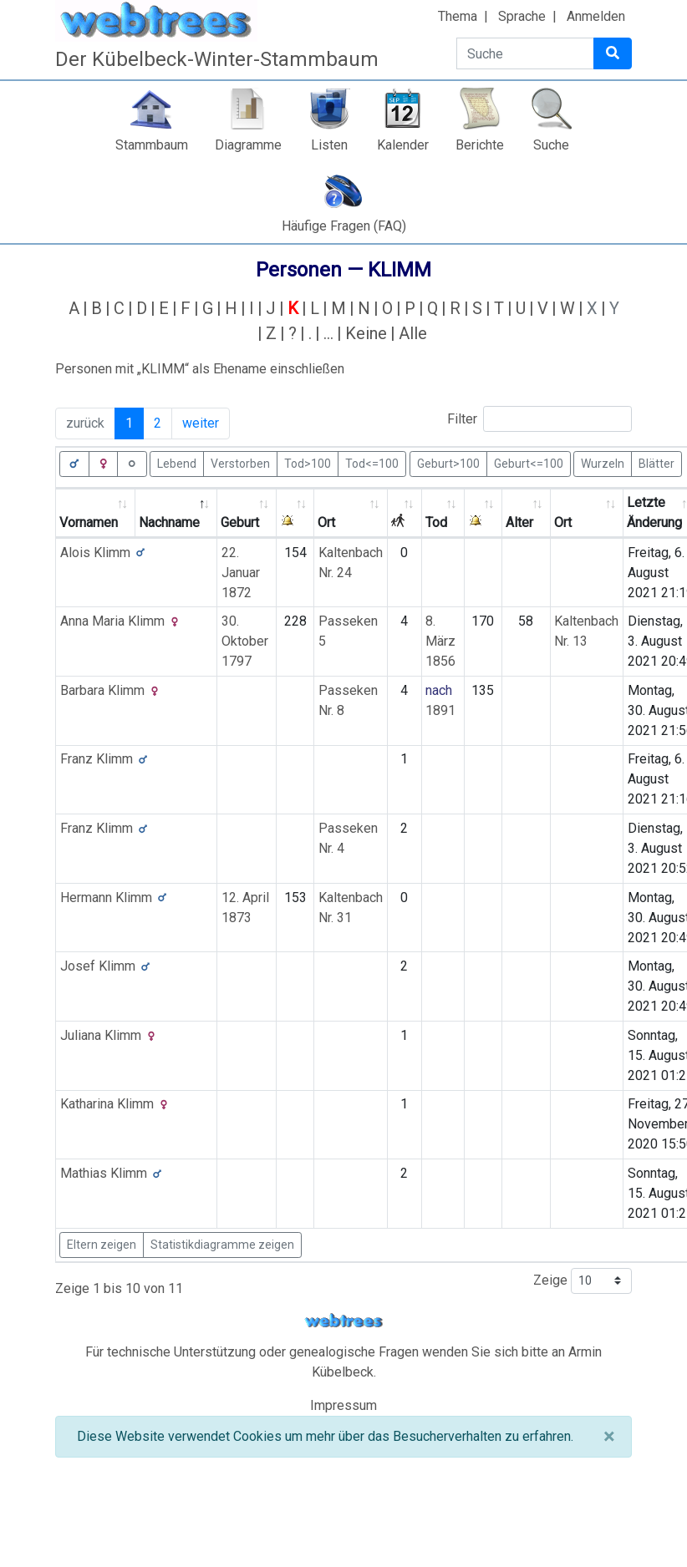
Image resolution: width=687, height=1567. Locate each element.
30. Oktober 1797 (244, 641)
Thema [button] (457, 16)
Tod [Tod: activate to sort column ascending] (436, 522)
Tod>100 (307, 462)
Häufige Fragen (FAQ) (344, 226)
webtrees (343, 1321)
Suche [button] (551, 145)
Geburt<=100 (528, 462)
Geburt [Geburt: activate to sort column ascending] (240, 522)
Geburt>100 (448, 462)
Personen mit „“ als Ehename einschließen (199, 369)
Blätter (656, 462)
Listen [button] (329, 145)
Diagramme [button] (248, 145)
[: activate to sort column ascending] (295, 513)
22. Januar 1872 (240, 573)
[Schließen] (609, 1437)
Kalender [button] (403, 145)
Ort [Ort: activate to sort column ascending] (326, 522)
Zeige (582, 1281)
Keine (366, 333)
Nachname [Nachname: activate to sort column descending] (169, 522)
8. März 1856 (440, 641)
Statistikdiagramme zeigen (222, 1244)
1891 (440, 710)
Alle (413, 333)
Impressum (343, 1405)
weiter (200, 423)
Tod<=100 (372, 462)
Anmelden (596, 16)
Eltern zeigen (101, 1244)
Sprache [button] (522, 16)
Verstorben (240, 462)
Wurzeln (602, 462)
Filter (539, 419)
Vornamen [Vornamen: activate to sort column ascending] (88, 522)
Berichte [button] (479, 145)
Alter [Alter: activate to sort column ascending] (519, 522)
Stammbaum (151, 145)
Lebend (176, 462)
